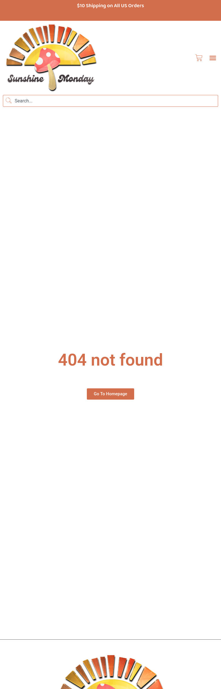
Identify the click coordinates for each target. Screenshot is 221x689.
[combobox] (110, 101)
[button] (212, 57)
